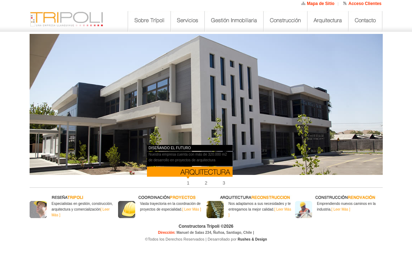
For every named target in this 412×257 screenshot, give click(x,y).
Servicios (187, 21)
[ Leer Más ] (191, 209)
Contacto (365, 21)
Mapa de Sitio (320, 3)
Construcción (285, 21)
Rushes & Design (252, 239)
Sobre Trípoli (149, 21)
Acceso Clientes (365, 3)
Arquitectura (328, 21)
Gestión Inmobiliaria (234, 21)
